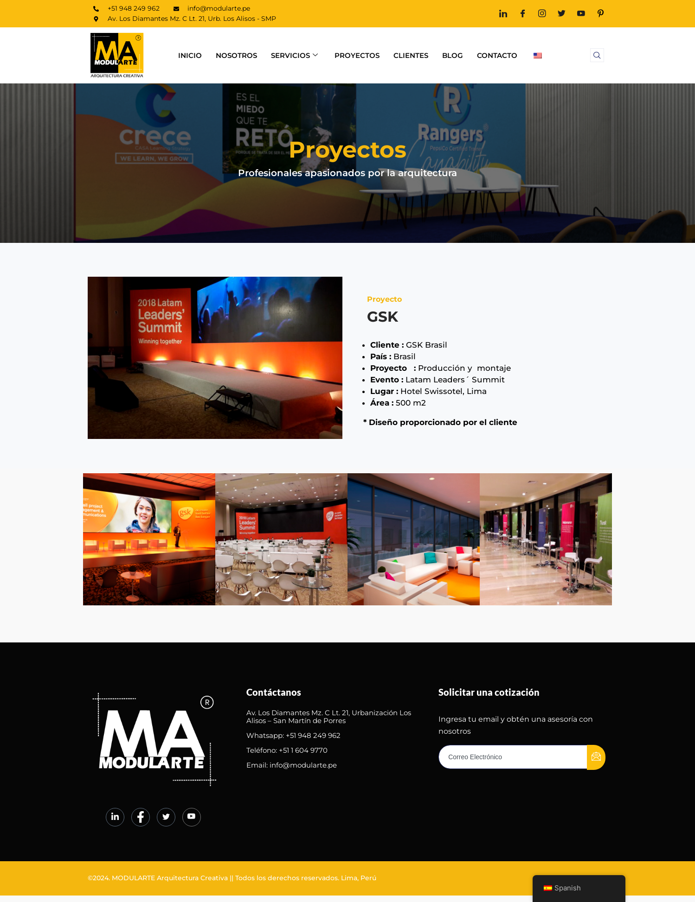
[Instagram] (542, 13)
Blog (452, 55)
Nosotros (236, 55)
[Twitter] (562, 13)
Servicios (294, 55)
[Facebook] (523, 13)
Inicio (190, 55)
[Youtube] (581, 13)
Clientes (410, 55)
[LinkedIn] (503, 13)
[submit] (596, 754)
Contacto (497, 55)
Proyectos (357, 55)
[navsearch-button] (597, 55)
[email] (513, 754)
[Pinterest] (601, 13)
